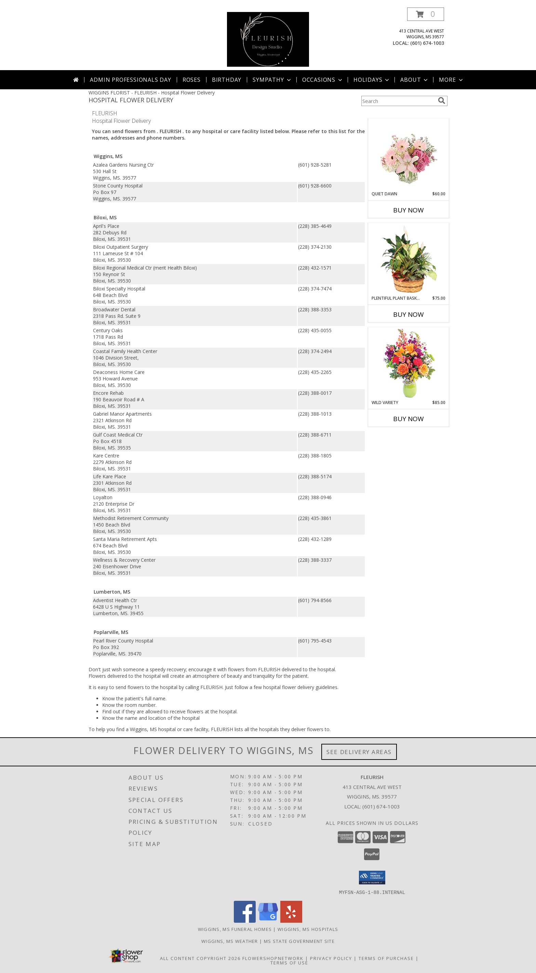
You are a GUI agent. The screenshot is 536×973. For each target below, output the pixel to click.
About (414, 79)
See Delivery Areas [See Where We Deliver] (359, 752)
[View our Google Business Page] (268, 920)
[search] (441, 100)
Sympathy (272, 79)
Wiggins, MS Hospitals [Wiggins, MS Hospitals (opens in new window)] (308, 929)
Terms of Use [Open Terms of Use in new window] (289, 962)
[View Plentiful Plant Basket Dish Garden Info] (408, 259)
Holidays (371, 79)
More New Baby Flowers (398, 437)
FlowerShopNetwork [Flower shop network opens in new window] (273, 958)
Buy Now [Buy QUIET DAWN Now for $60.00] (408, 210)
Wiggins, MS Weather (229, 941)
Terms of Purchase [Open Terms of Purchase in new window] (386, 958)
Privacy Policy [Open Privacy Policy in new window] (331, 958)
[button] (425, 14)
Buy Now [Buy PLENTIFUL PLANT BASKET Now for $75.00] (408, 314)
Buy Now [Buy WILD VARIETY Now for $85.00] (408, 418)
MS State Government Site (299, 941)
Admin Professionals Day (130, 79)
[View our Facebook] (245, 920)
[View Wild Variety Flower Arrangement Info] (408, 363)
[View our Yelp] (291, 920)
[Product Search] (398, 101)
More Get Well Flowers (398, 113)
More (451, 79)
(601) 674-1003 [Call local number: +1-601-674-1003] (427, 43)
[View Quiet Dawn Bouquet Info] (408, 155)
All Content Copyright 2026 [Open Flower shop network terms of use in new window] (200, 958)
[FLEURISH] (268, 39)
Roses (192, 79)
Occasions (323, 79)
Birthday (226, 79)
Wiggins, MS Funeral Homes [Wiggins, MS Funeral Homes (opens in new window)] (235, 929)
